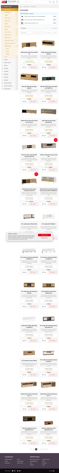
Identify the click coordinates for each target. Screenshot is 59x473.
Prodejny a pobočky (8, 459)
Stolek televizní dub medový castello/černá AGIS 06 (29, 189)
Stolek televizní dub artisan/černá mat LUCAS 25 (29, 121)
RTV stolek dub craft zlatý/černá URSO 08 (29, 292)
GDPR (31, 462)
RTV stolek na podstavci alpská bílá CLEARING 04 (29, 257)
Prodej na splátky (20, 461)
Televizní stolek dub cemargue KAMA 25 (29, 87)
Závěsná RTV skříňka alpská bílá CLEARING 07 (29, 326)
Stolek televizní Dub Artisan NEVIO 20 (29, 52)
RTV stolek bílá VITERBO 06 (48, 223)
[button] (26, 33)
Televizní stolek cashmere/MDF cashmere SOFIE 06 (29, 155)
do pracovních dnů (29, 62)
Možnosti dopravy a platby (34, 459)
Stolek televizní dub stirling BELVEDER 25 (48, 121)
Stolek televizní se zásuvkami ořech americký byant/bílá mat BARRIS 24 (48, 189)
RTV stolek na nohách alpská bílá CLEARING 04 (49, 257)
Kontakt (6, 461)
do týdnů (49, 62)
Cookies (43, 464)
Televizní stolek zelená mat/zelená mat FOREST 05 (48, 87)
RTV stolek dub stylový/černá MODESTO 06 (48, 292)
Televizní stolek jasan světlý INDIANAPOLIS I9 (49, 428)
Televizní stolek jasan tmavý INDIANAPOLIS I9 (29, 428)
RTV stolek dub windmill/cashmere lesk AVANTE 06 (48, 326)
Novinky (18, 459)
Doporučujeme (7, 462)
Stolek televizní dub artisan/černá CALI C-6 (29, 394)
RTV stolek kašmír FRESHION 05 (29, 223)
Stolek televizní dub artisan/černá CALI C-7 (48, 394)
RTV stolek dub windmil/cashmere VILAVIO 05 (48, 360)
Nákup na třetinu (20, 462)
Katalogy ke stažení (45, 459)
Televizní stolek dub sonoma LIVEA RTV (48, 155)
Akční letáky (44, 462)
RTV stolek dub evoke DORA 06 (29, 360)
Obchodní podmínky (33, 461)
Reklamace (32, 464)
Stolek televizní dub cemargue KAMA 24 (48, 52)
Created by (51, 470)
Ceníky (43, 461)
